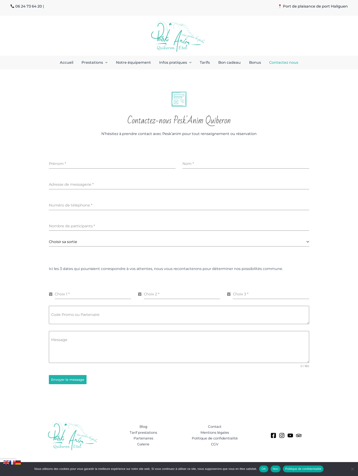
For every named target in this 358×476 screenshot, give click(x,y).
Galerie (143, 444)
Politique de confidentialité (215, 437)
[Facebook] (273, 435)
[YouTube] (290, 435)
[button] (108, 62)
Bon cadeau (228, 62)
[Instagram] (282, 435)
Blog (143, 425)
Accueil (70, 62)
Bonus (252, 62)
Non (276, 469)
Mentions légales (214, 431)
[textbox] (177, 242)
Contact (214, 425)
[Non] (352, 469)
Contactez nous (280, 62)
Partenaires (143, 437)
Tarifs (204, 62)
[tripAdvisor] (299, 435)
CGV (214, 444)
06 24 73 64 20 (28, 6)
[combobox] (179, 242)
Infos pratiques (176, 62)
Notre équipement (135, 62)
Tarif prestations (143, 431)
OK (263, 469)
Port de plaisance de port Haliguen (315, 6)
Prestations (97, 62)
